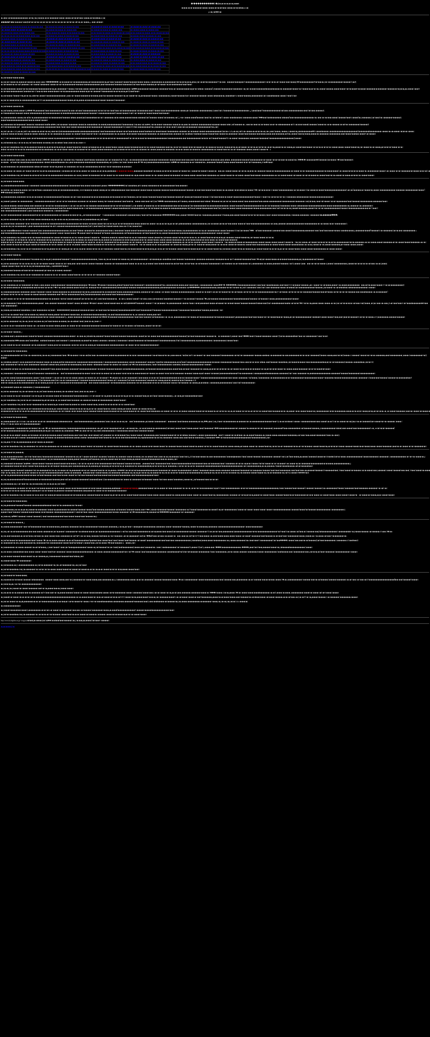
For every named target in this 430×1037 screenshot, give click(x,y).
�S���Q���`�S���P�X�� (16, 39)
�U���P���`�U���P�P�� (106, 57)
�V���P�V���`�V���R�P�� (147, 42)
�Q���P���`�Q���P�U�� (145, 69)
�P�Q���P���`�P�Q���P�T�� (148, 66)
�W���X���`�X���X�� (144, 30)
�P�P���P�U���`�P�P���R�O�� (110, 66)
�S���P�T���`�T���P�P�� (107, 27)
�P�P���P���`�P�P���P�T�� (63, 66)
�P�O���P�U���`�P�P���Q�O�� (65, 48)
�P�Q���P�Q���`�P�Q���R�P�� (149, 33)
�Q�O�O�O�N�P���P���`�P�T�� (20, 36)
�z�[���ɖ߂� (8, 627)
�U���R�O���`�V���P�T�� (107, 42)
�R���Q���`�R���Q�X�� (145, 36)
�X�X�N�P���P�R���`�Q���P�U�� (22, 27)
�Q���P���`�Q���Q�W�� (106, 36)
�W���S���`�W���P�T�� (145, 60)
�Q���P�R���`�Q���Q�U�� (147, 51)
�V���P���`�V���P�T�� (61, 60)
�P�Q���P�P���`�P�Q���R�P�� (149, 48)
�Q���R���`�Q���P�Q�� (106, 51)
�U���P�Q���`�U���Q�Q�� (147, 57)
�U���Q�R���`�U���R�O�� (18, 60)
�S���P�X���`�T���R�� (145, 54)
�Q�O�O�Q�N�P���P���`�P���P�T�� (68, 69)
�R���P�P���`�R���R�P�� (62, 54)
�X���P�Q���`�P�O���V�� (18, 33)
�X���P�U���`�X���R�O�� (147, 45)
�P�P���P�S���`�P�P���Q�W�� (110, 33)
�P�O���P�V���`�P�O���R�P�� (20, 66)
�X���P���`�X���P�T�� (106, 45)
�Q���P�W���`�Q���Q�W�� (18, 72)
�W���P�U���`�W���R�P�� (63, 45)
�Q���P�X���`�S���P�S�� (62, 27)
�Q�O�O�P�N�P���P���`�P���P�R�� (23, 51)
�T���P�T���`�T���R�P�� (146, 39)
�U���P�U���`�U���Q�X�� (63, 42)
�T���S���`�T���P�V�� (16, 57)
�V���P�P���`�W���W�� (106, 30)
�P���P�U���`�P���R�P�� (62, 36)
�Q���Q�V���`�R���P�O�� (18, 54)
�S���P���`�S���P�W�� (106, 54)
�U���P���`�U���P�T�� (16, 42)
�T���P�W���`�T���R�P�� (62, 57)
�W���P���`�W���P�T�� (16, 45)
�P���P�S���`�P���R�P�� (62, 51)
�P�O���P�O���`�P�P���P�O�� (65, 33)
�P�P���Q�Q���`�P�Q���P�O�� (110, 48)
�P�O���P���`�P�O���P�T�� (19, 48)
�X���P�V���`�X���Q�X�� (108, 63)
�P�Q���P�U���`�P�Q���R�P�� (20, 69)
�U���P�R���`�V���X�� (61, 30)
